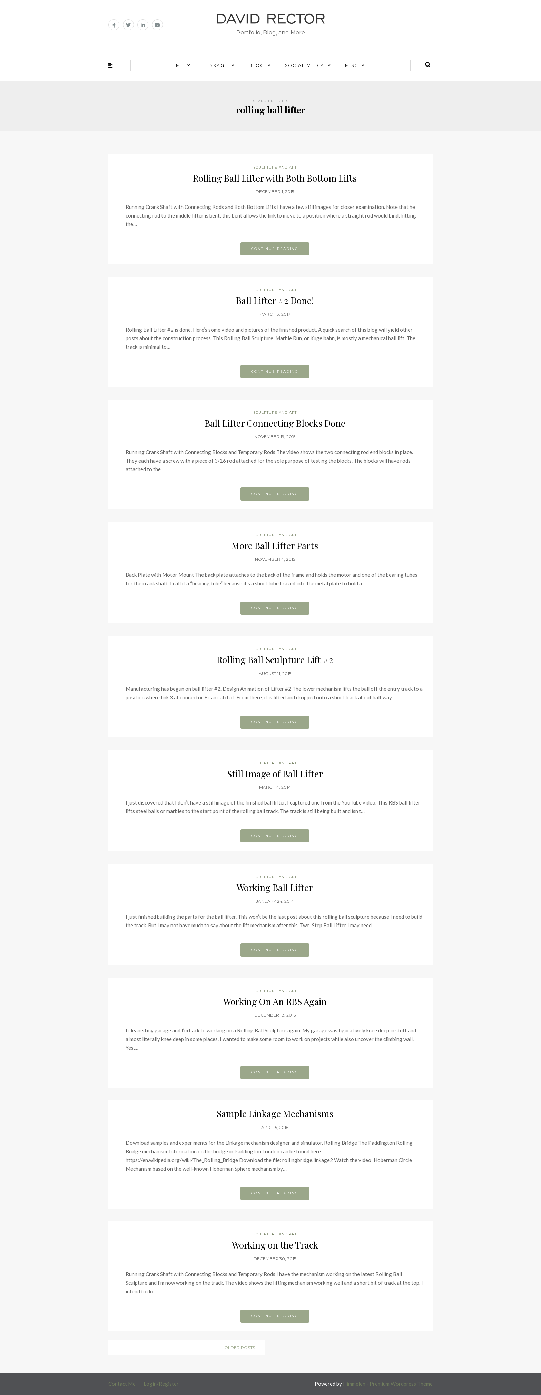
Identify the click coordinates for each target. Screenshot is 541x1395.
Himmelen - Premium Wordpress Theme (388, 1384)
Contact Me (122, 1384)
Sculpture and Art (275, 167)
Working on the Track (275, 1245)
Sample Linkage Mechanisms (275, 1114)
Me (180, 65)
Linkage (216, 65)
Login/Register (161, 1384)
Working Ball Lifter (275, 887)
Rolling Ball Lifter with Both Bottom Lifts (275, 178)
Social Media (304, 65)
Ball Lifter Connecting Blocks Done (275, 423)
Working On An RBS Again (275, 1001)
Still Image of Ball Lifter (275, 774)
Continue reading (274, 248)
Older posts (239, 1347)
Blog (256, 65)
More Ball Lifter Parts (275, 545)
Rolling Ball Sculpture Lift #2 (275, 660)
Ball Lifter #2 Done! (275, 300)
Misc (351, 65)
